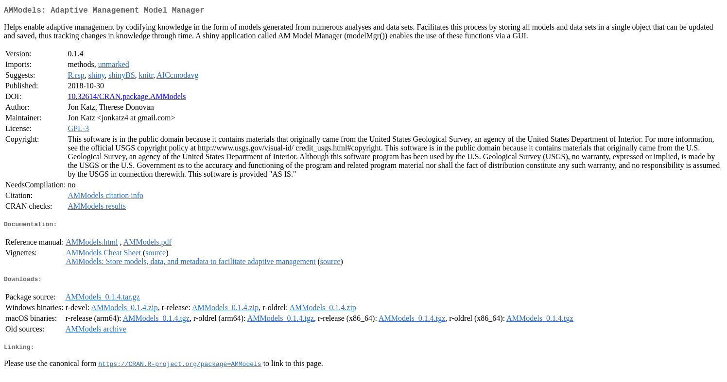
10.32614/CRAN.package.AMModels (127, 98)
